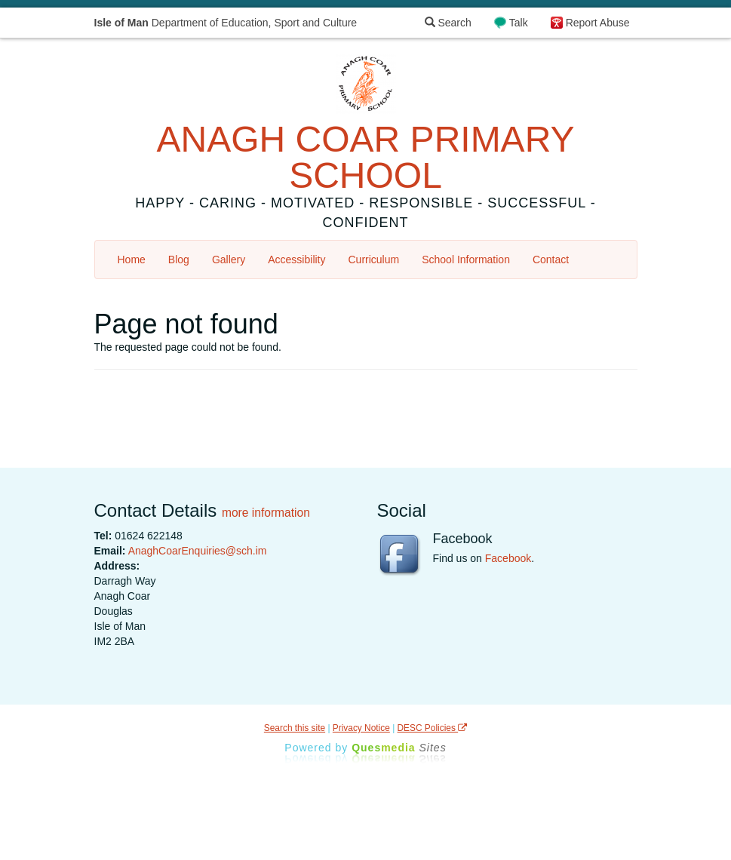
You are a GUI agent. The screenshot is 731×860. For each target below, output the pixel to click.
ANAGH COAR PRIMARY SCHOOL (366, 157)
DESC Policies (433, 728)
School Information (466, 259)
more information (266, 512)
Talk (518, 23)
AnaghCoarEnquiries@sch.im (197, 551)
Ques (399, 748)
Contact (551, 259)
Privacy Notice (361, 728)
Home (132, 259)
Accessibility (296, 259)
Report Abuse (598, 23)
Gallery (228, 259)
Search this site (294, 728)
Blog (178, 259)
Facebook (508, 558)
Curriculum (374, 259)
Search (448, 23)
